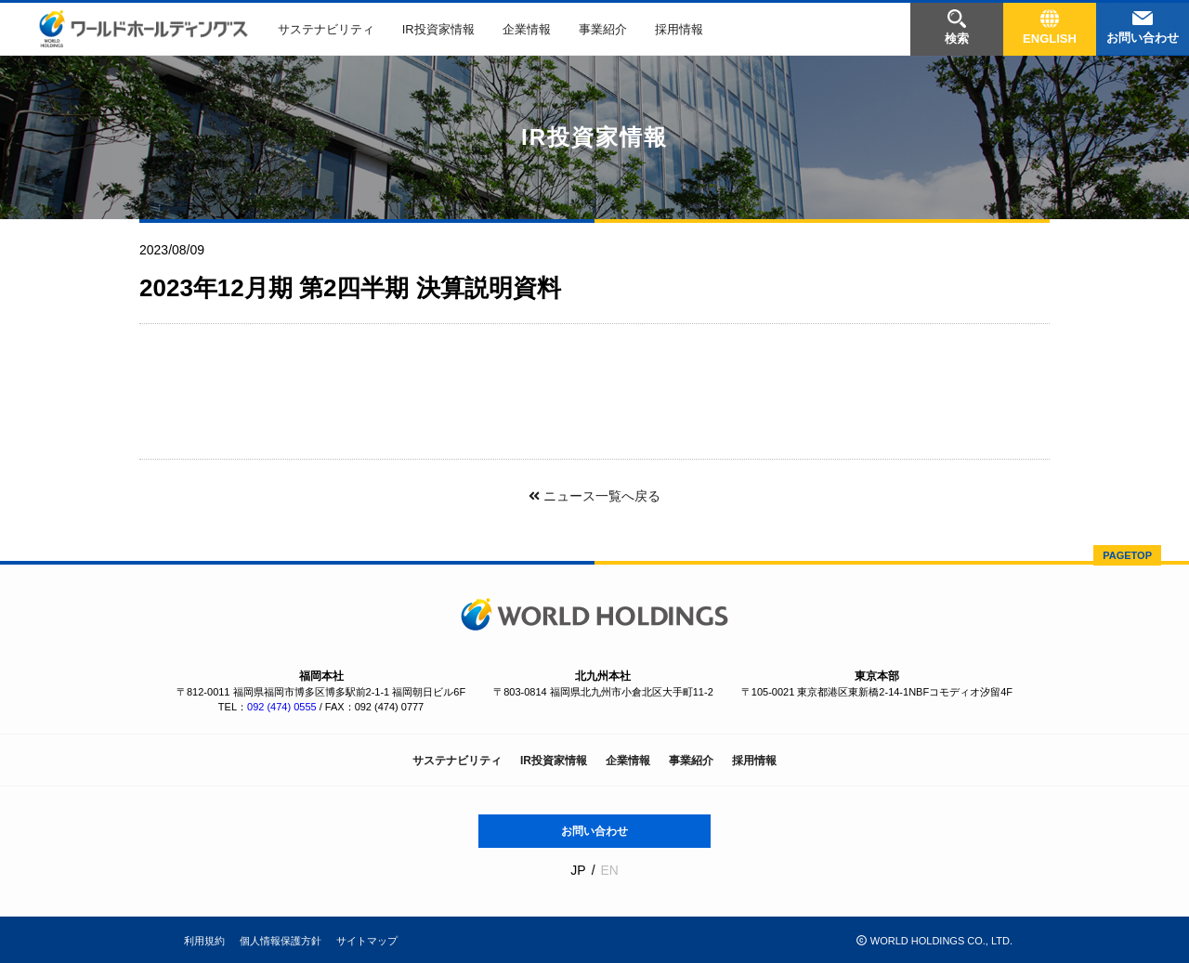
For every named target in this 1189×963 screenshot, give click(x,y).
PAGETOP (1127, 555)
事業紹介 (603, 29)
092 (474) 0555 (282, 706)
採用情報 (679, 29)
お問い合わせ (594, 831)
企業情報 (527, 29)
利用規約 (204, 940)
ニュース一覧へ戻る (594, 495)
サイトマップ (367, 940)
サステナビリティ (326, 29)
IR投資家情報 (438, 29)
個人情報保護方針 (280, 940)
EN (609, 870)
